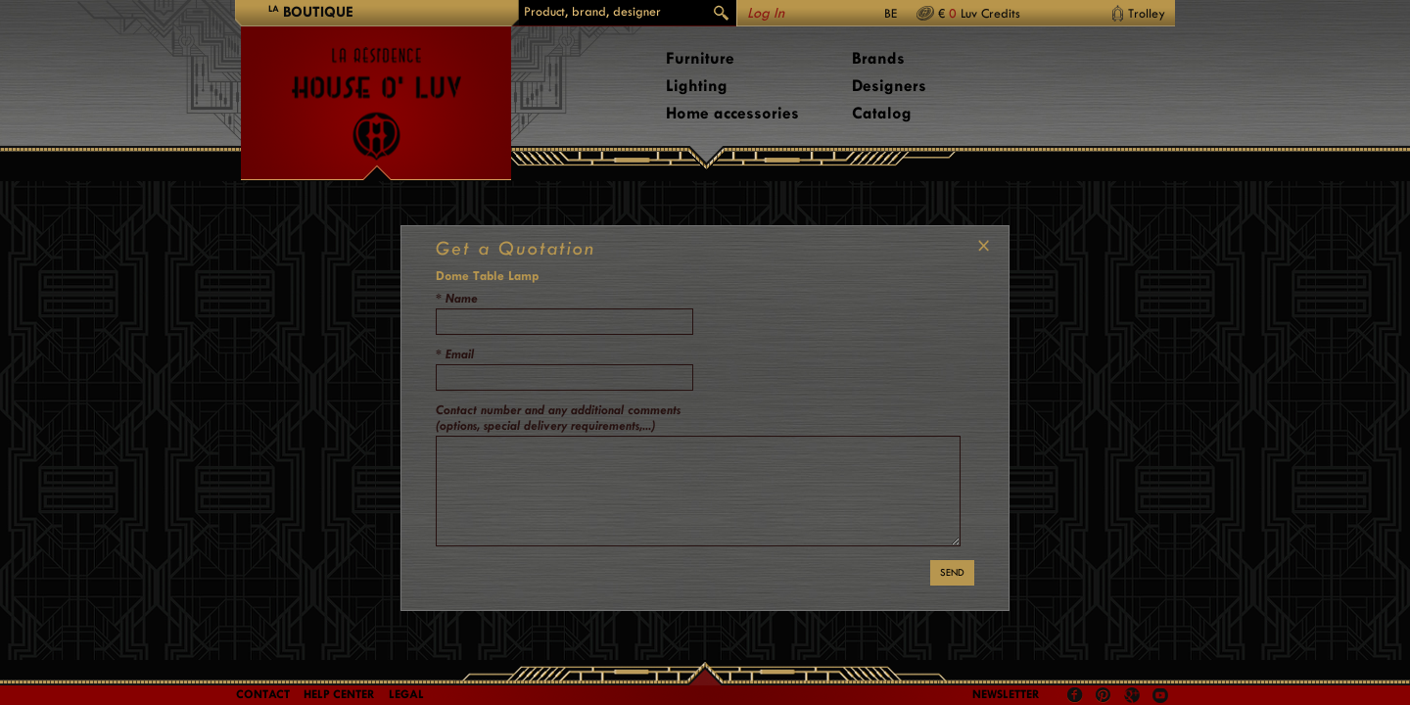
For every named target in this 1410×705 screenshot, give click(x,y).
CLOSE (979, 246)
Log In (765, 13)
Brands (878, 58)
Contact (263, 694)
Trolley (1146, 13)
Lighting (697, 85)
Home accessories (732, 113)
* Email (455, 354)
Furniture (700, 58)
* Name (457, 298)
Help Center (339, 694)
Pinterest (1103, 695)
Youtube (1160, 695)
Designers (889, 85)
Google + (1134, 696)
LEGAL (406, 694)
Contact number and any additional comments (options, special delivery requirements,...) (558, 417)
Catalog (882, 113)
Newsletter (1006, 694)
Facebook (1075, 695)
